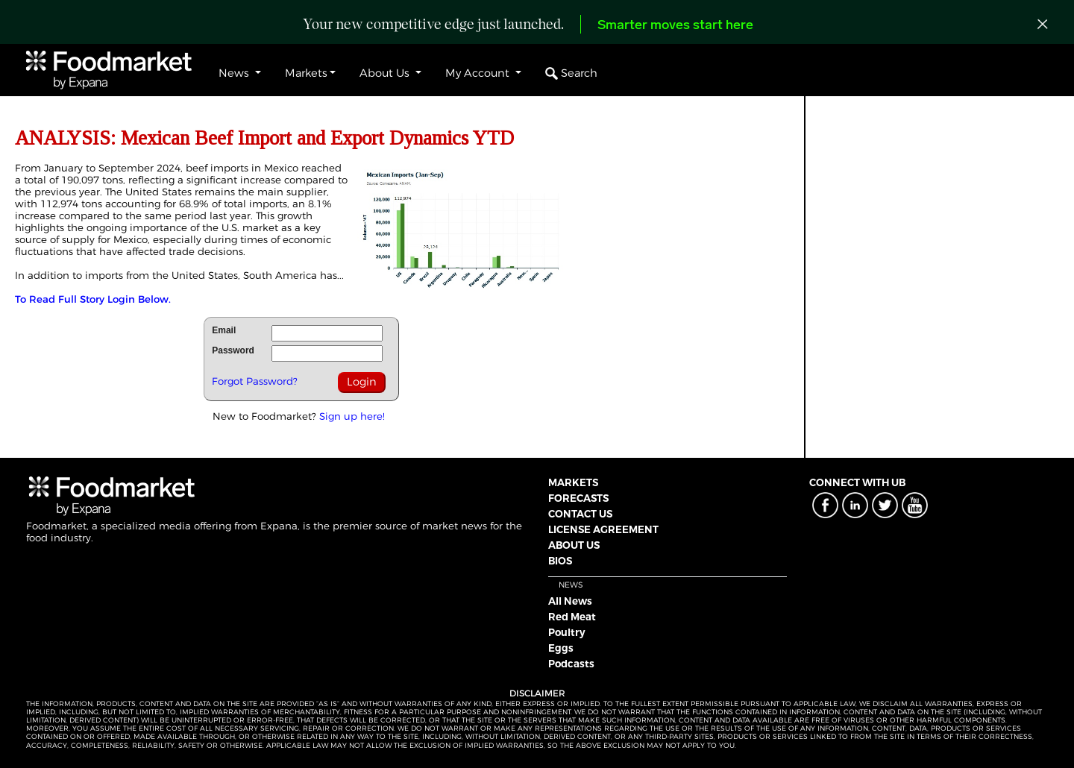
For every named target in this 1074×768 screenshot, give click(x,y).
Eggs (561, 648)
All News (570, 601)
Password (233, 350)
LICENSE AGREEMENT (603, 529)
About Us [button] (385, 73)
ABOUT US (574, 545)
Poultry (566, 632)
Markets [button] (306, 73)
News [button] (235, 73)
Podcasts (571, 664)
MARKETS (573, 482)
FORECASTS (578, 498)
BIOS (560, 561)
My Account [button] (478, 73)
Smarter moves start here (675, 26)
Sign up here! (352, 416)
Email (224, 330)
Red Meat (572, 617)
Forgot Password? (255, 381)
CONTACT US (580, 514)
